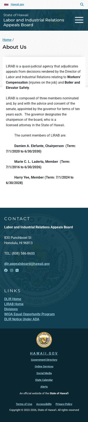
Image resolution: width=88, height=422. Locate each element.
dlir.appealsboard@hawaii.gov (27, 264)
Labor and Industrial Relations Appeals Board (33, 22)
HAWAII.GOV (44, 353)
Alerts (44, 386)
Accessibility (44, 404)
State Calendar (44, 379)
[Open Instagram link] (11, 270)
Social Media (44, 373)
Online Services (44, 366)
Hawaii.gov (17, 4)
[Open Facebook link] (6, 270)
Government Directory (44, 359)
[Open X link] (17, 270)
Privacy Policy (64, 404)
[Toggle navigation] (79, 19)
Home (7, 40)
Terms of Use (24, 404)
